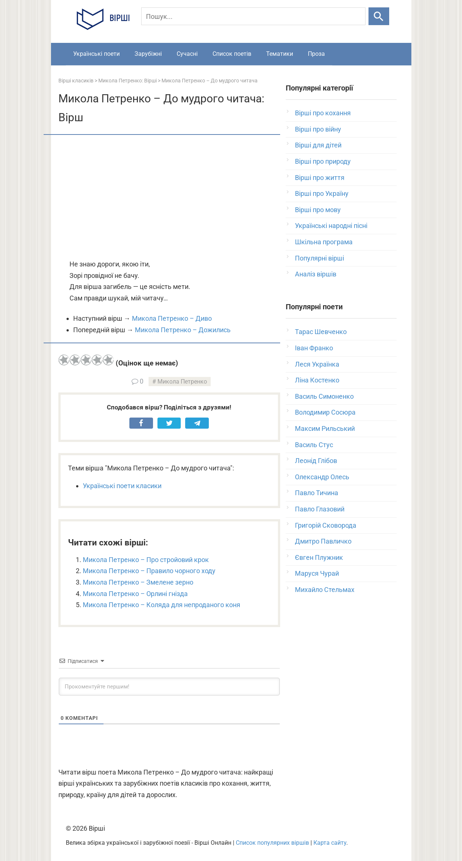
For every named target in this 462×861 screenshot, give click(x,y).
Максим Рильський (325, 428)
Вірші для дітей (318, 145)
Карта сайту (329, 842)
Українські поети (96, 53)
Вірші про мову (318, 210)
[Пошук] (253, 16)
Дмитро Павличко (323, 541)
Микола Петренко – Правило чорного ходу (149, 571)
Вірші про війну (318, 129)
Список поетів (232, 53)
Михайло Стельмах (324, 589)
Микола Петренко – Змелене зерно (138, 582)
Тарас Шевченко (321, 332)
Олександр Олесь (322, 477)
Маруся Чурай (317, 573)
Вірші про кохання (323, 113)
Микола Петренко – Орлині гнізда (135, 594)
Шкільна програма (324, 242)
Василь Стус (314, 445)
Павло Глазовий (319, 509)
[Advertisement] (169, 197)
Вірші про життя (319, 177)
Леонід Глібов (316, 460)
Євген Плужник (319, 557)
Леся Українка (317, 364)
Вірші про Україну (322, 193)
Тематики (279, 53)
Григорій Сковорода (325, 525)
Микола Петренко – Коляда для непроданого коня (161, 605)
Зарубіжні (148, 53)
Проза (316, 53)
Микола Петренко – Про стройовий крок (146, 560)
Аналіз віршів (315, 274)
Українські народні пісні (331, 225)
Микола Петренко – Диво (172, 318)
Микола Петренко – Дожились (183, 330)
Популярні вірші (319, 258)
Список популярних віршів (272, 842)
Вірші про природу (323, 161)
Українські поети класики (122, 486)
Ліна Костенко (317, 380)
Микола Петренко (182, 381)
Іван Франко (314, 348)
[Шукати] (378, 16)
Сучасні (187, 53)
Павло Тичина (316, 493)
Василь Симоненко (324, 396)
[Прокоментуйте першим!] (169, 686)
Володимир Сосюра (325, 412)
